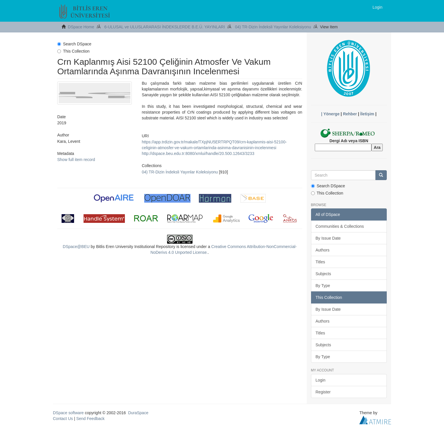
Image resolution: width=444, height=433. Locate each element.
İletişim (367, 114)
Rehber (350, 114)
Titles (320, 262)
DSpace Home (81, 27)
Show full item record (76, 159)
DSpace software (68, 412)
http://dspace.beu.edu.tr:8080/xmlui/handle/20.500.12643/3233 (198, 153)
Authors (323, 250)
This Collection (73, 51)
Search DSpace (74, 44)
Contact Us (63, 418)
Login (320, 380)
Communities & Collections (340, 226)
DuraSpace (138, 412)
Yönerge (331, 114)
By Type (323, 285)
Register (323, 392)
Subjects (323, 273)
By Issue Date (328, 238)
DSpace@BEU (76, 246)
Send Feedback (90, 418)
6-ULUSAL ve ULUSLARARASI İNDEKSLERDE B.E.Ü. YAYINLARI (164, 27)
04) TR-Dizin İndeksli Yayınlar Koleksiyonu (273, 27)
